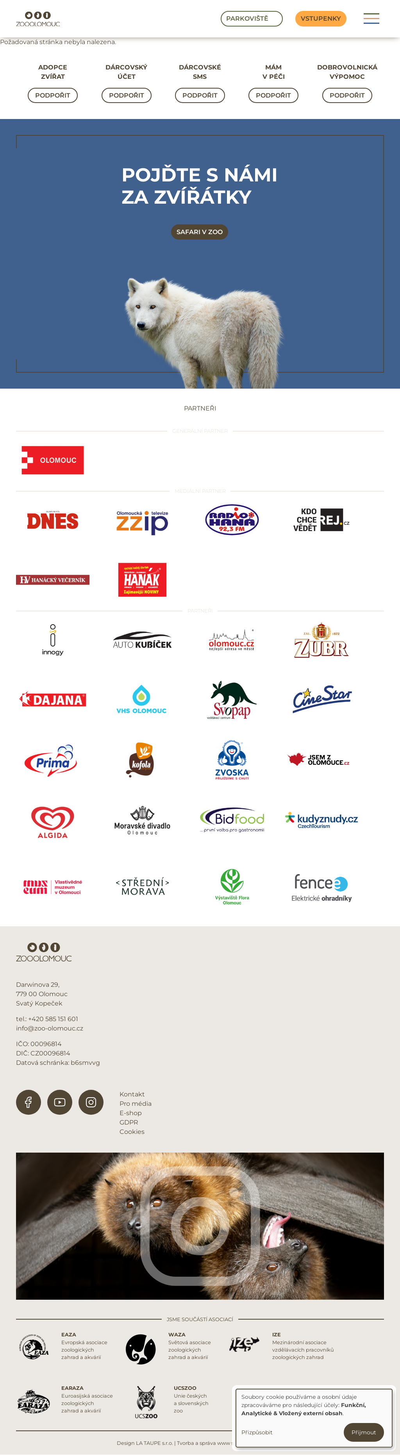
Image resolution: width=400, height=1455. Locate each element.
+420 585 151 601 (53, 1019)
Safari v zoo (200, 232)
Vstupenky (321, 18)
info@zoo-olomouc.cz (49, 1028)
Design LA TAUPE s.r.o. (145, 1443)
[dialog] (314, 1418)
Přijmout (364, 1432)
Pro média (136, 1103)
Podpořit (52, 95)
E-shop (131, 1113)
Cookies (132, 1131)
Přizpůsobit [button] (257, 1432)
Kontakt (132, 1094)
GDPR (129, 1122)
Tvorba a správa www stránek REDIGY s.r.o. (230, 1443)
